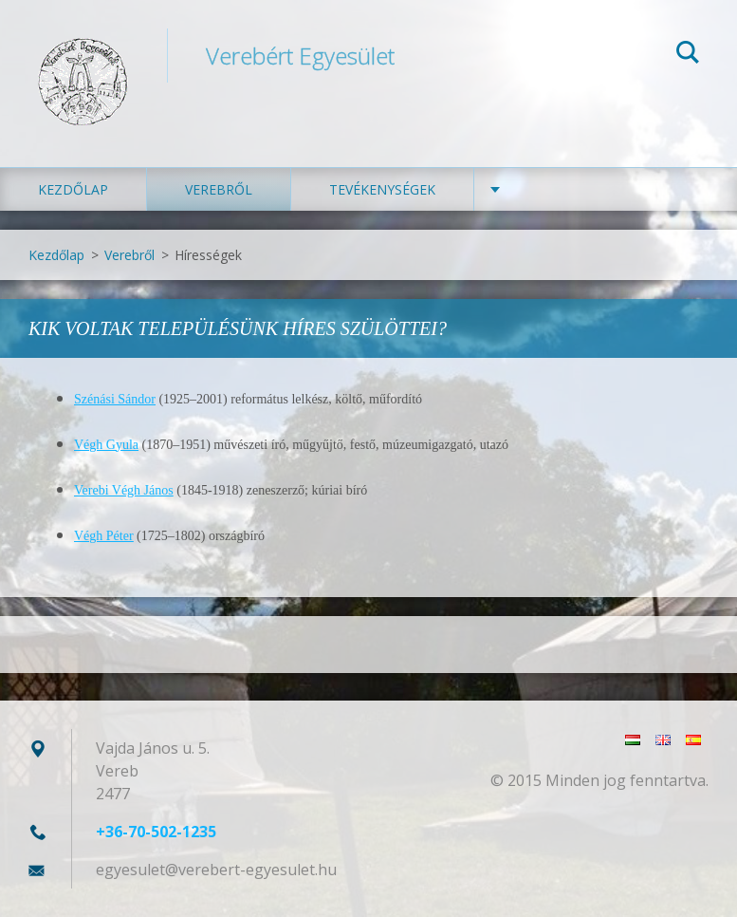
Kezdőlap (73, 189)
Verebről (218, 189)
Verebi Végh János (124, 490)
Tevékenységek (382, 189)
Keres (687, 55)
